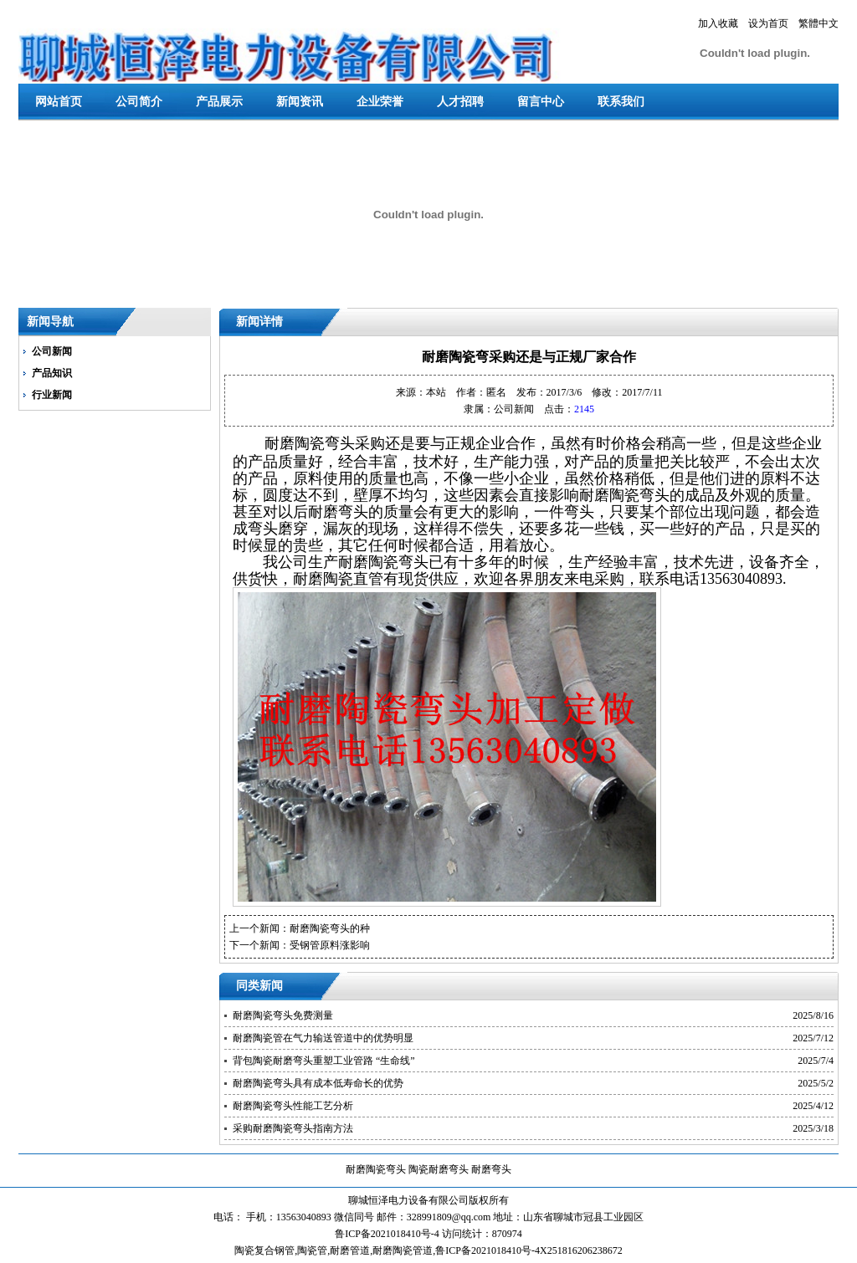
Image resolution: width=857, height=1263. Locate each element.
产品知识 (52, 373)
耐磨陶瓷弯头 (376, 1169)
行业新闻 (52, 395)
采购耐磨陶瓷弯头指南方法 (293, 1128)
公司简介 (138, 101)
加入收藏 (718, 23)
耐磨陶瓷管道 (402, 1250)
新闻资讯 (299, 101)
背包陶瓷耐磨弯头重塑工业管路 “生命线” (324, 1060)
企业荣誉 (380, 101)
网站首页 (58, 101)
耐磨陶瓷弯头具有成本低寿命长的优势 (318, 1083)
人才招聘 (460, 101)
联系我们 (621, 101)
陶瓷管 (312, 1250)
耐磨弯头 (491, 1169)
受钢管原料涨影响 (330, 945)
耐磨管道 (350, 1250)
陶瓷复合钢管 (264, 1250)
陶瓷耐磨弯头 (438, 1169)
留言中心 (540, 101)
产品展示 (219, 101)
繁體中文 (818, 23)
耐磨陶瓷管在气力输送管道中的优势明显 (323, 1038)
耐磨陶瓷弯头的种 (330, 928)
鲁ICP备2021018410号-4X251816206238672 (528, 1250)
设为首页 (768, 23)
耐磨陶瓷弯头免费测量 (283, 1015)
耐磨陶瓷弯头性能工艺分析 (293, 1106)
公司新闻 (52, 351)
